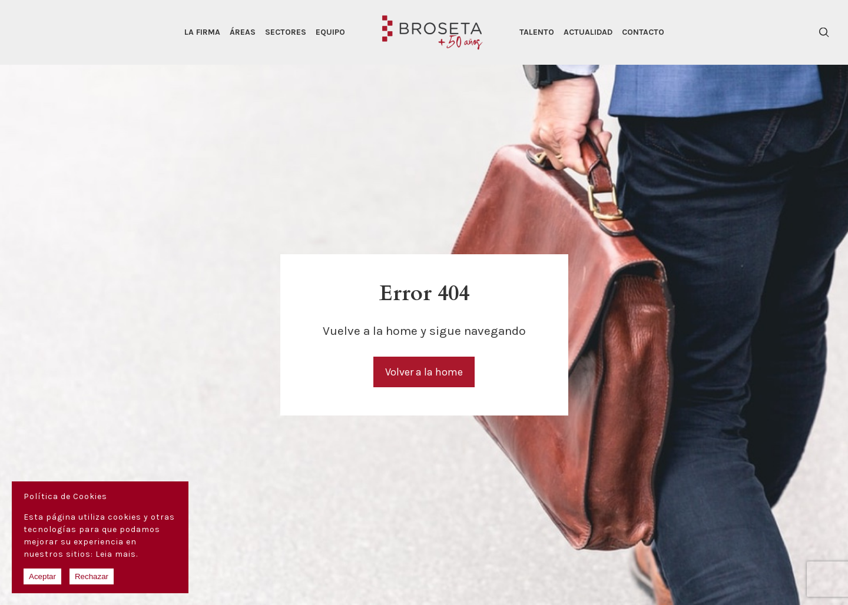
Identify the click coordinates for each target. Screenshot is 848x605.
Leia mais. (116, 554)
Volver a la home (424, 371)
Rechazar (91, 576)
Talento (536, 32)
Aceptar (42, 576)
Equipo (330, 32)
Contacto (643, 32)
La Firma (202, 32)
